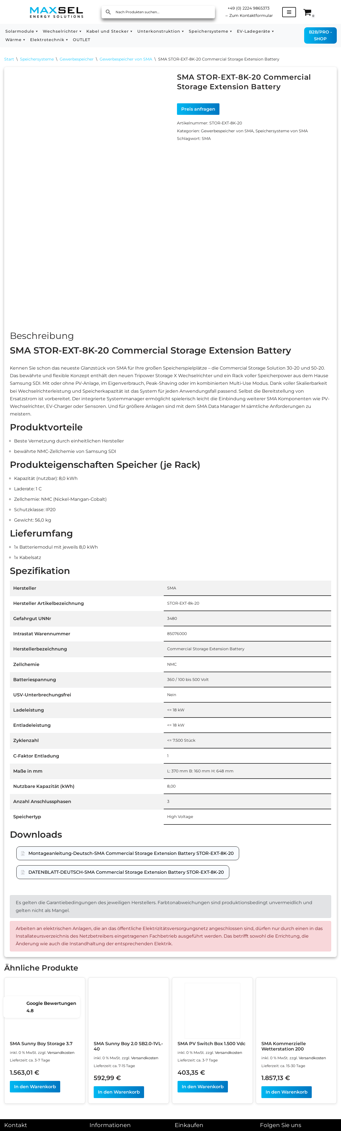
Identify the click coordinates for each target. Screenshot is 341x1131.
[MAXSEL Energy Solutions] (56, 12)
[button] (37, 31)
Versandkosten (61, 1055)
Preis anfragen (198, 109)
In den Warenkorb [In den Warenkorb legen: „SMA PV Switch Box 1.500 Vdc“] (203, 1088)
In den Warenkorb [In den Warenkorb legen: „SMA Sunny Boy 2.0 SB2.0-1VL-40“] (119, 1094)
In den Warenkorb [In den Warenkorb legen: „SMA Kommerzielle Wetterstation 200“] (287, 1094)
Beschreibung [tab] (42, 337)
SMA (206, 138)
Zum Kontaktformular (248, 15)
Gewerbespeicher (77, 59)
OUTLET (81, 39)
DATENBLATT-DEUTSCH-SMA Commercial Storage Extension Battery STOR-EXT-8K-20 (126, 874)
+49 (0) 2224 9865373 (249, 8)
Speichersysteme (37, 59)
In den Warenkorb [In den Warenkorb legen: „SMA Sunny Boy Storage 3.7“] (35, 1088)
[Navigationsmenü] (289, 12)
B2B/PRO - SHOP (320, 35)
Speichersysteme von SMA (281, 130)
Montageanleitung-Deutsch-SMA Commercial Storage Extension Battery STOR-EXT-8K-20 (131, 855)
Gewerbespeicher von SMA (126, 59)
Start (9, 59)
